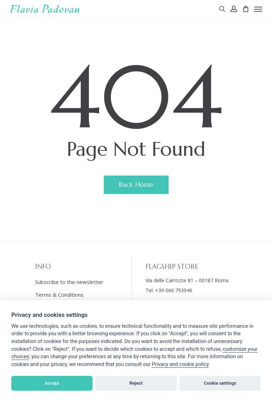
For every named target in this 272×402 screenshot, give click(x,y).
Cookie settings (220, 383)
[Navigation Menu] (258, 8)
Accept (52, 383)
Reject (135, 383)
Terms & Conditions (59, 294)
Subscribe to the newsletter (69, 281)
